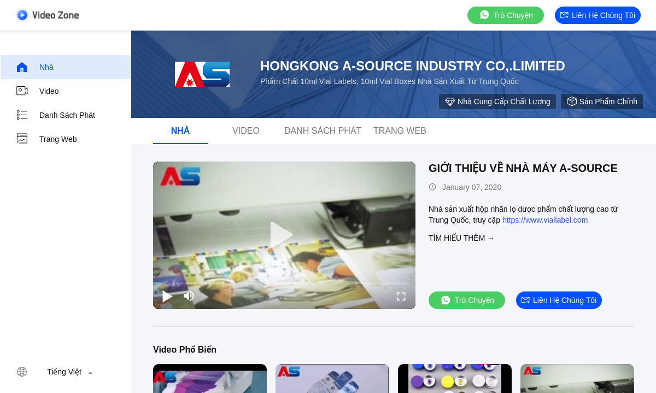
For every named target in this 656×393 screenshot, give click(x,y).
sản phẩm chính (601, 101)
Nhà (34, 67)
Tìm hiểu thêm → (462, 238)
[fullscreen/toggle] (401, 296)
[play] (284, 235)
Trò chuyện (505, 15)
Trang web (46, 139)
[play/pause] (167, 296)
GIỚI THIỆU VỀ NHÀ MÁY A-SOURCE (523, 168)
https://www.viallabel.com (545, 220)
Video (37, 91)
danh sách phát (55, 115)
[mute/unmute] (189, 296)
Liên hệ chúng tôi (597, 15)
